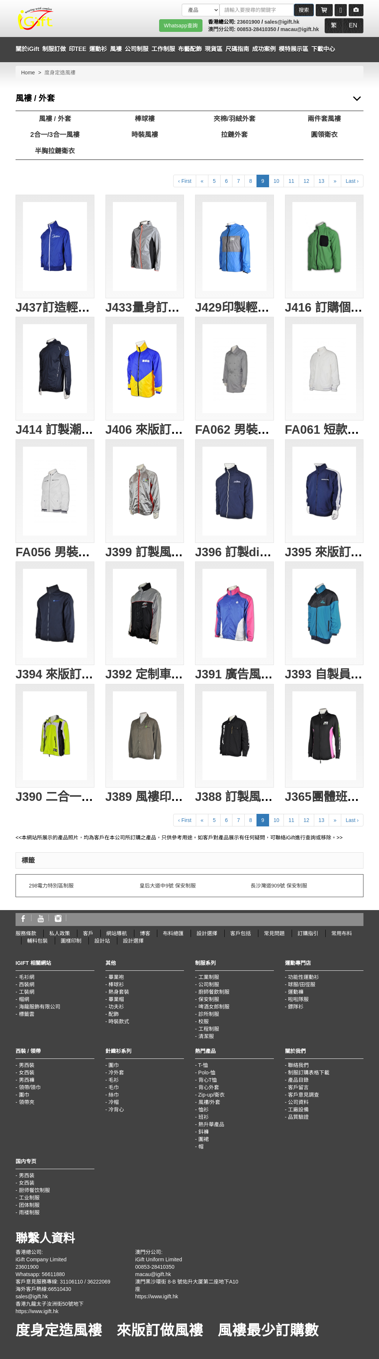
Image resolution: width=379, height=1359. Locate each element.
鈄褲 (203, 1132)
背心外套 (208, 1087)
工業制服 (208, 977)
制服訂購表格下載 (308, 1073)
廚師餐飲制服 (213, 992)
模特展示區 (293, 49)
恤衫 (203, 1110)
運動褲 (295, 992)
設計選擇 (207, 933)
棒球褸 (145, 119)
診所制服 (208, 1014)
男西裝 (26, 1065)
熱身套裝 (118, 992)
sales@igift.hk (281, 22)
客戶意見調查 (303, 1095)
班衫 (203, 1117)
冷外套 (116, 1073)
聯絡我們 (298, 1065)
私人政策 (59, 933)
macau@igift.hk (300, 29)
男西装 (26, 1175)
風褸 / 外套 (55, 119)
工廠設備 (298, 1110)
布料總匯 (173, 933)
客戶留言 (298, 1087)
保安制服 (208, 999)
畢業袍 (116, 977)
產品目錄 (298, 1080)
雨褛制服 (29, 1212)
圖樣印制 (71, 941)
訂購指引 (308, 933)
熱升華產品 (211, 1124)
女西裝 (26, 1073)
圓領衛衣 (324, 134)
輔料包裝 (37, 941)
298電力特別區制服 (51, 886)
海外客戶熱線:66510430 (43, 1289)
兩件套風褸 (324, 119)
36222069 (98, 1282)
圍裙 (203, 1139)
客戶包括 (240, 933)
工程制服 (208, 1029)
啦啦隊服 (298, 999)
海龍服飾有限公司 (39, 1007)
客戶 (88, 933)
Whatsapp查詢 (181, 25)
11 (291, 181)
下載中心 (323, 49)
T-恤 (203, 1065)
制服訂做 (54, 49)
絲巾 (113, 1095)
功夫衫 (116, 1007)
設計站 (102, 941)
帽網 (24, 999)
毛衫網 (26, 977)
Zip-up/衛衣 (211, 1095)
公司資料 (298, 1102)
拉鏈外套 (234, 134)
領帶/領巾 (30, 1087)
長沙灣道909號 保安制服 (279, 886)
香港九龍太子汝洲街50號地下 (50, 1304)
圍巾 (24, 1095)
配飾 (113, 1014)
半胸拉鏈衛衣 (55, 151)
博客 (145, 933)
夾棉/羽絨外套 (234, 119)
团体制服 (29, 1205)
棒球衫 (116, 984)
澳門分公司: (222, 29)
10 (276, 181)
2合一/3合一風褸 (55, 134)
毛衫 (113, 1080)
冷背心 (116, 1110)
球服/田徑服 (301, 984)
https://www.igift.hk (37, 1311)
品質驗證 (298, 1117)
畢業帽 (116, 999)
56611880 (53, 1274)
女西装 (26, 1183)
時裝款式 (118, 1021)
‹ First (184, 181)
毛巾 (113, 1087)
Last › (352, 181)
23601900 (248, 22)
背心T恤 (207, 1080)
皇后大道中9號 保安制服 (168, 886)
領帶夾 (26, 1102)
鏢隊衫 (295, 1007)
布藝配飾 (190, 49)
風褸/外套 (209, 1102)
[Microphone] (341, 10)
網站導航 (116, 933)
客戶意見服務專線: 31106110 (49, 1282)
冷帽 (113, 1102)
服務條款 (26, 933)
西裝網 (26, 984)
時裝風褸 (144, 134)
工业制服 (29, 1198)
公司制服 (208, 984)
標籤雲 (26, 1014)
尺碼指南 (237, 49)
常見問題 (274, 933)
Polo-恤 (207, 1073)
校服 (203, 1021)
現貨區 (213, 49)
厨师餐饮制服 (34, 1190)
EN (353, 25)
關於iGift (27, 49)
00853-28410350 (256, 29)
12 (306, 181)
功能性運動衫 (303, 977)
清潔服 (206, 1036)
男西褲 (26, 1080)
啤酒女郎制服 (213, 1007)
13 (322, 181)
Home (28, 73)
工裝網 (26, 992)
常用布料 (341, 933)
